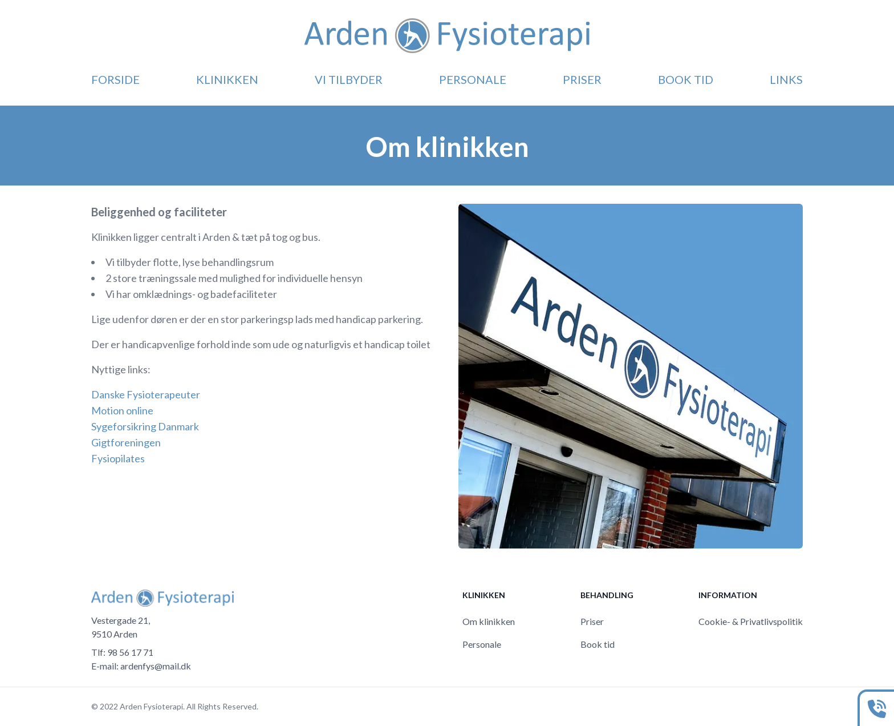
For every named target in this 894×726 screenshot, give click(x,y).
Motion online (122, 410)
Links (786, 79)
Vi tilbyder (349, 79)
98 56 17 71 (130, 652)
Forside (115, 79)
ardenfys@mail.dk (155, 665)
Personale (472, 79)
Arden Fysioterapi (151, 706)
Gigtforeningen (126, 442)
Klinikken (227, 79)
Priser (582, 79)
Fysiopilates (118, 458)
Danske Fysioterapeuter (145, 394)
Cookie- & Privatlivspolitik (750, 621)
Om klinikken (488, 621)
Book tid (685, 79)
